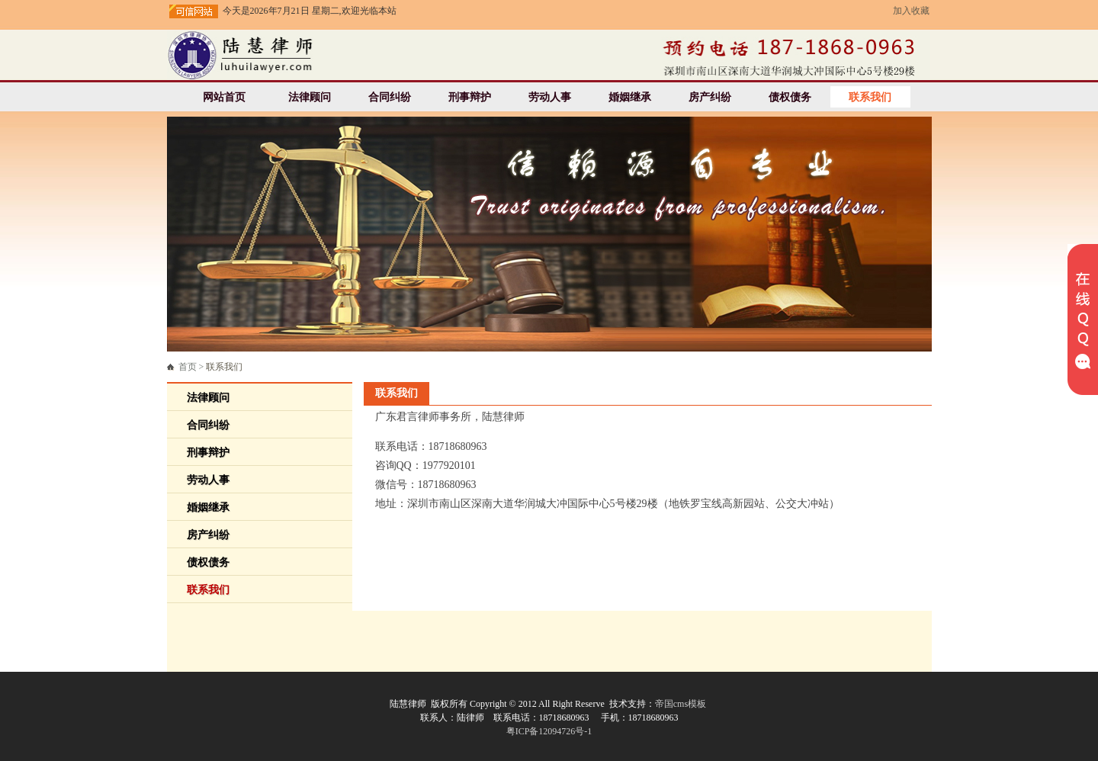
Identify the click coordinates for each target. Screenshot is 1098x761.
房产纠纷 (710, 97)
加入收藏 (911, 10)
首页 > (210, 366)
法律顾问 (309, 97)
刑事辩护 (469, 97)
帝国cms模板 (680, 703)
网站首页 (224, 97)
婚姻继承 (629, 97)
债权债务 (790, 97)
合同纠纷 (389, 97)
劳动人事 (549, 97)
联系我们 (870, 97)
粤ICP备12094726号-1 (549, 731)
